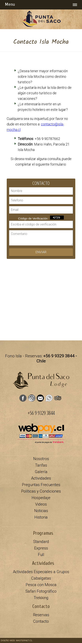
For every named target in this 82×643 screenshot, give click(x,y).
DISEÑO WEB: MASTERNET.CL (16, 640)
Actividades (43, 563)
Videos (41, 504)
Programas (43, 533)
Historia (41, 517)
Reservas (41, 614)
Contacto (41, 621)
